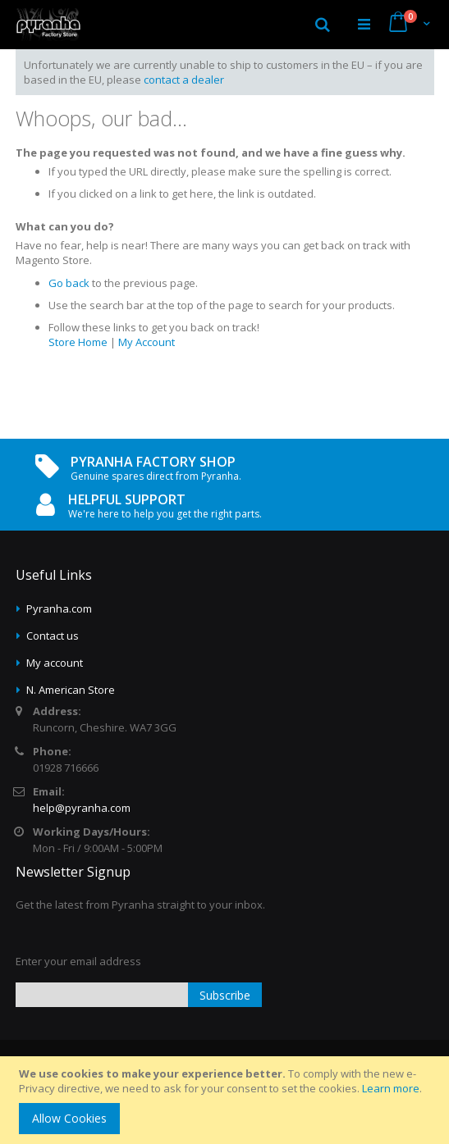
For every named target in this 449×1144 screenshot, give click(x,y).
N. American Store (70, 689)
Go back (68, 283)
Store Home (78, 342)
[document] (227, 1100)
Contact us (52, 635)
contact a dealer (184, 79)
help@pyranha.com (82, 807)
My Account (146, 342)
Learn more (390, 1088)
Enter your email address (78, 961)
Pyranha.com (59, 608)
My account (54, 662)
